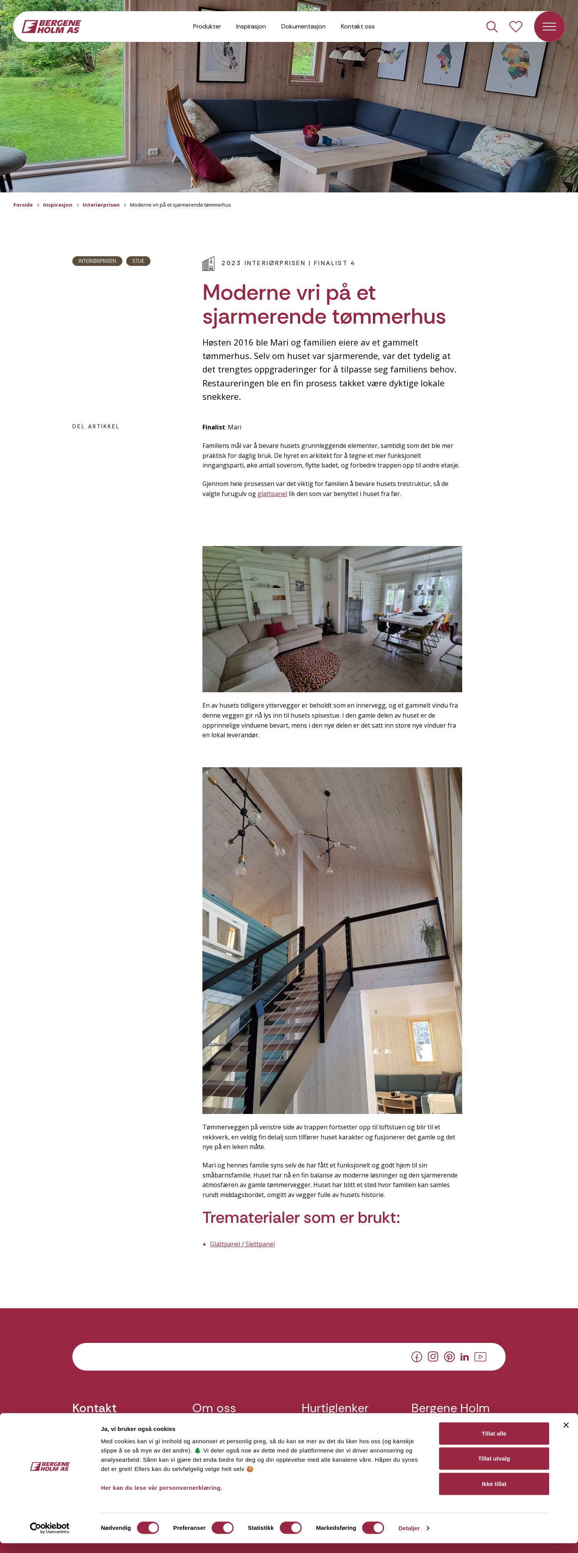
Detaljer (409, 1538)
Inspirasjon (251, 27)
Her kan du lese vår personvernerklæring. (161, 1497)
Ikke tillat (494, 1493)
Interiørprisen (101, 204)
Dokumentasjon (303, 27)
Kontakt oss (358, 27)
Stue (138, 261)
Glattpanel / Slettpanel (242, 1244)
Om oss (214, 1408)
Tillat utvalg (494, 1468)
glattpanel (272, 493)
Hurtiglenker (335, 1408)
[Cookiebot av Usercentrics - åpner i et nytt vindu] (50, 1538)
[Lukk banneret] (566, 1434)
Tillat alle (494, 1442)
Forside (23, 204)
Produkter (207, 27)
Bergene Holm (450, 1408)
